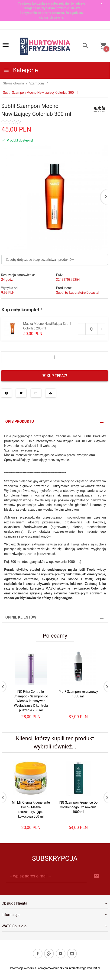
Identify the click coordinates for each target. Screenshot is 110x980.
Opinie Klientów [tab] (20, 617)
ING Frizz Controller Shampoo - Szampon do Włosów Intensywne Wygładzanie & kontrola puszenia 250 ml (31, 701)
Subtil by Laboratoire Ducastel (77, 292)
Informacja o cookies (23, 968)
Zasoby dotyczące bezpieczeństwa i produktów (40, 259)
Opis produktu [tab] (19, 421)
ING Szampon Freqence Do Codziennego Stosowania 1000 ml (78, 807)
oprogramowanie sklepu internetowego (62, 968)
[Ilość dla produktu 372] (91, 329)
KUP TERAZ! (54, 376)
